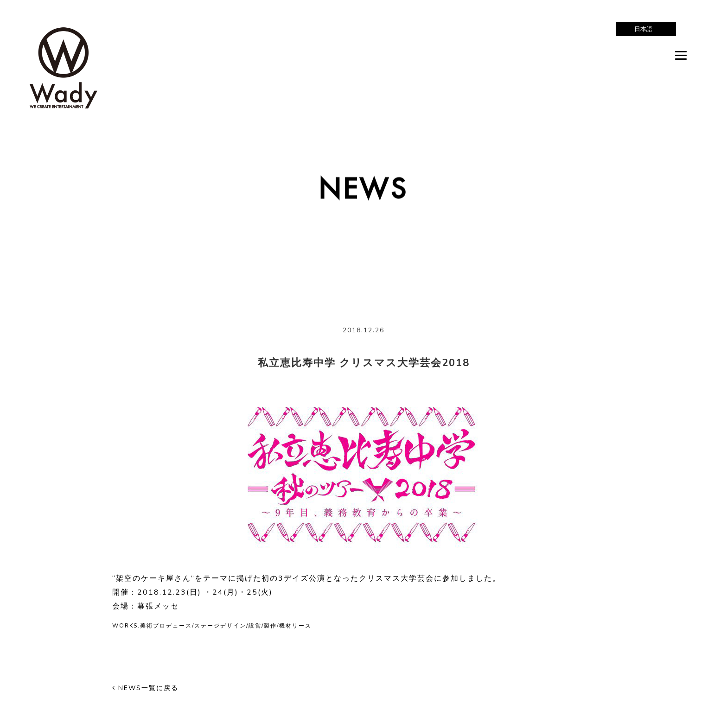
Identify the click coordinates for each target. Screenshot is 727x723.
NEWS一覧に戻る (145, 688)
